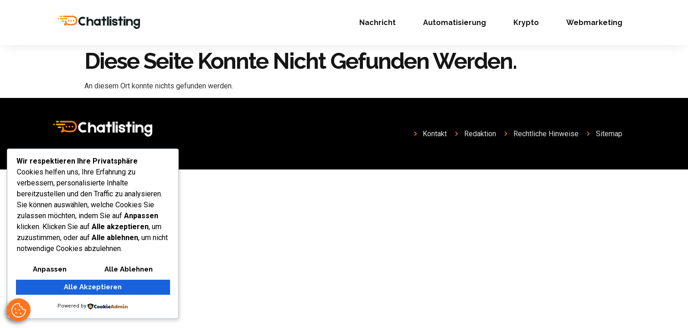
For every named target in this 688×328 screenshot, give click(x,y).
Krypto (526, 22)
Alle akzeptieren (93, 287)
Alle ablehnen (128, 270)
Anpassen (49, 270)
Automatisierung (454, 22)
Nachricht (377, 22)
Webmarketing (594, 22)
